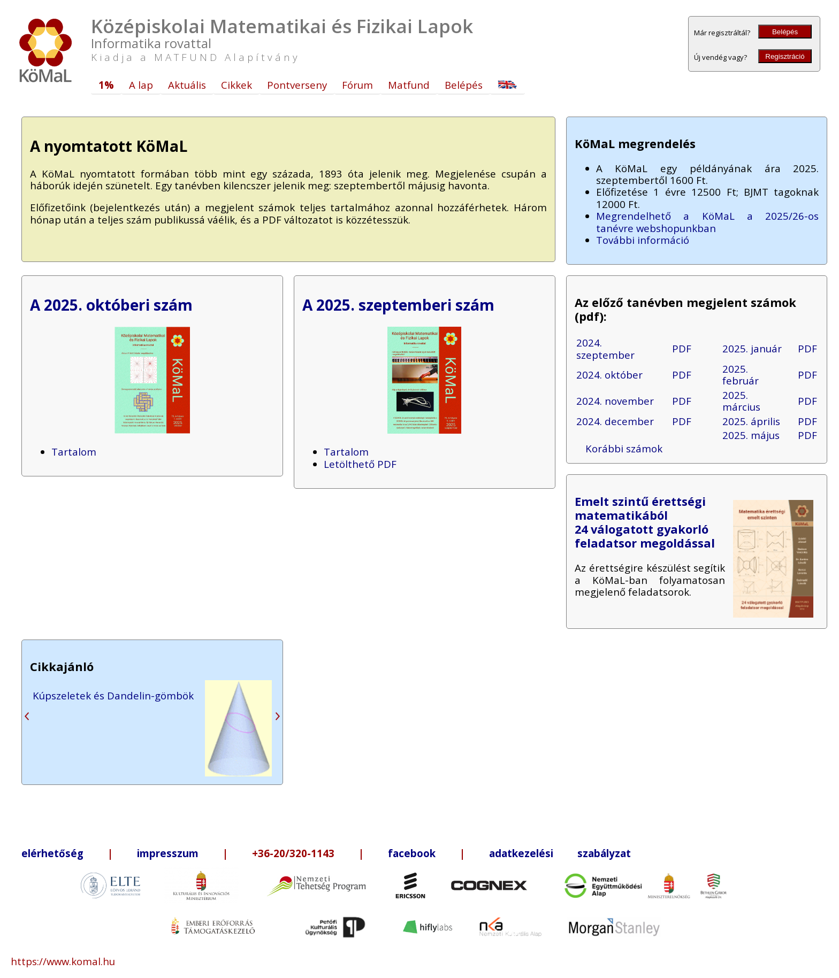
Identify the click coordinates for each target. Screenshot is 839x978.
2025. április (751, 421)
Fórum (357, 84)
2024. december (615, 421)
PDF (681, 348)
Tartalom (73, 451)
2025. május (751, 435)
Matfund (409, 84)
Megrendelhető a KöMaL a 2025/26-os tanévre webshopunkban (707, 221)
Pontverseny (297, 84)
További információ (642, 240)
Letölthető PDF (360, 464)
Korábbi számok (623, 448)
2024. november (615, 400)
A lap (141, 84)
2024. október (609, 374)
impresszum (168, 853)
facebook (412, 853)
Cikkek (236, 84)
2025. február (740, 374)
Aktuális (187, 84)
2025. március (741, 400)
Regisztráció (784, 56)
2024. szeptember (605, 348)
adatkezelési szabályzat (560, 853)
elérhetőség (52, 853)
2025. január (752, 348)
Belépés (785, 32)
